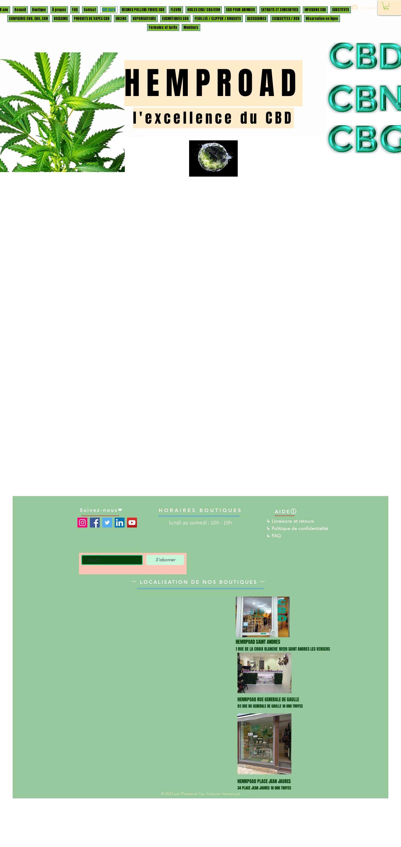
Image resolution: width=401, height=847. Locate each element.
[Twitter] (107, 523)
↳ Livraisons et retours (290, 521)
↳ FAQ (273, 536)
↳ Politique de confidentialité (297, 528)
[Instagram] (82, 523)
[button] (386, 6)
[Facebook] (95, 523)
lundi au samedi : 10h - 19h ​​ (200, 522)
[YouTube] (132, 523)
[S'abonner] (165, 560)
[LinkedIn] (120, 523)
